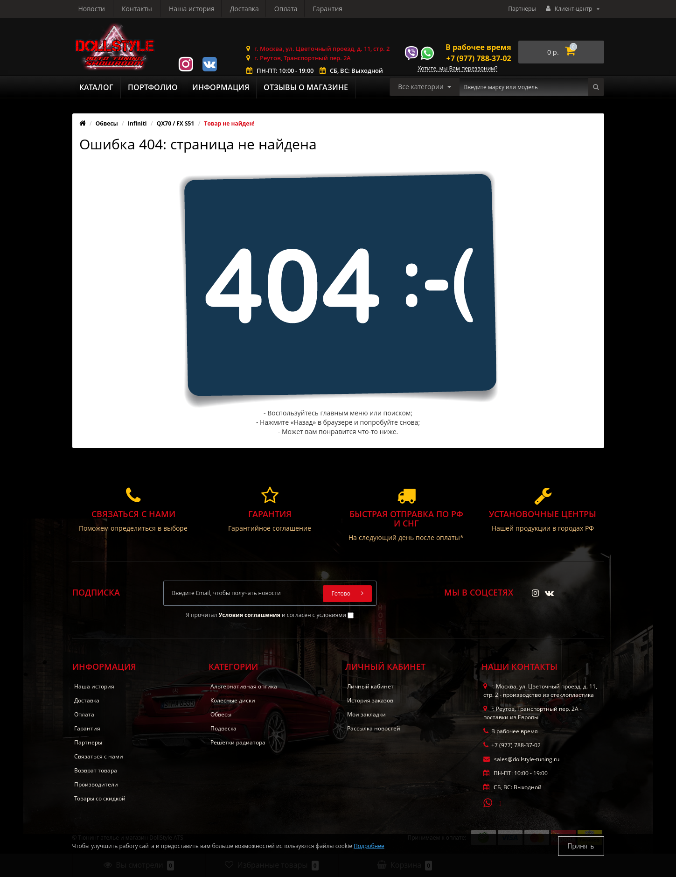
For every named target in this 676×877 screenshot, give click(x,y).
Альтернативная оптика (243, 686)
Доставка (154, 8)
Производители (96, 784)
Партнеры (522, 9)
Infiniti (137, 123)
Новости (286, 8)
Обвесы (107, 123)
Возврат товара (95, 770)
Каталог (96, 87)
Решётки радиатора (237, 742)
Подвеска (223, 728)
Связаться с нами (98, 756)
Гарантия (242, 8)
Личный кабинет (370, 686)
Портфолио (153, 87)
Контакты (332, 8)
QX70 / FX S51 (176, 123)
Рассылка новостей (373, 728)
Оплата (198, 8)
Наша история (101, 8)
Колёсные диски (232, 700)
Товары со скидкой (99, 798)
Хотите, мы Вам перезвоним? (457, 69)
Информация (220, 87)
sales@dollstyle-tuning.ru (521, 759)
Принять (581, 846)
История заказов (370, 700)
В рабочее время (478, 47)
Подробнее (369, 846)
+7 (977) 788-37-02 (478, 58)
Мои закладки (366, 714)
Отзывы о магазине (306, 87)
